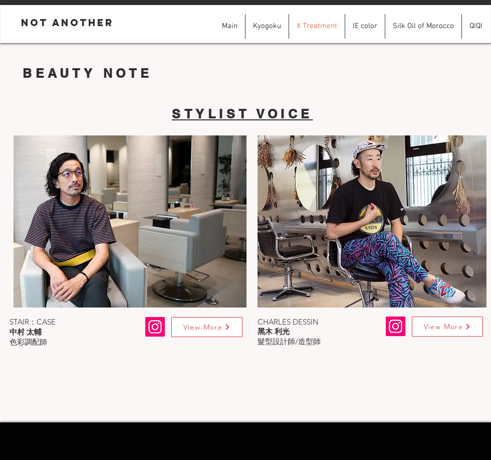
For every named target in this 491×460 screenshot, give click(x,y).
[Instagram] (395, 326)
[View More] (206, 327)
